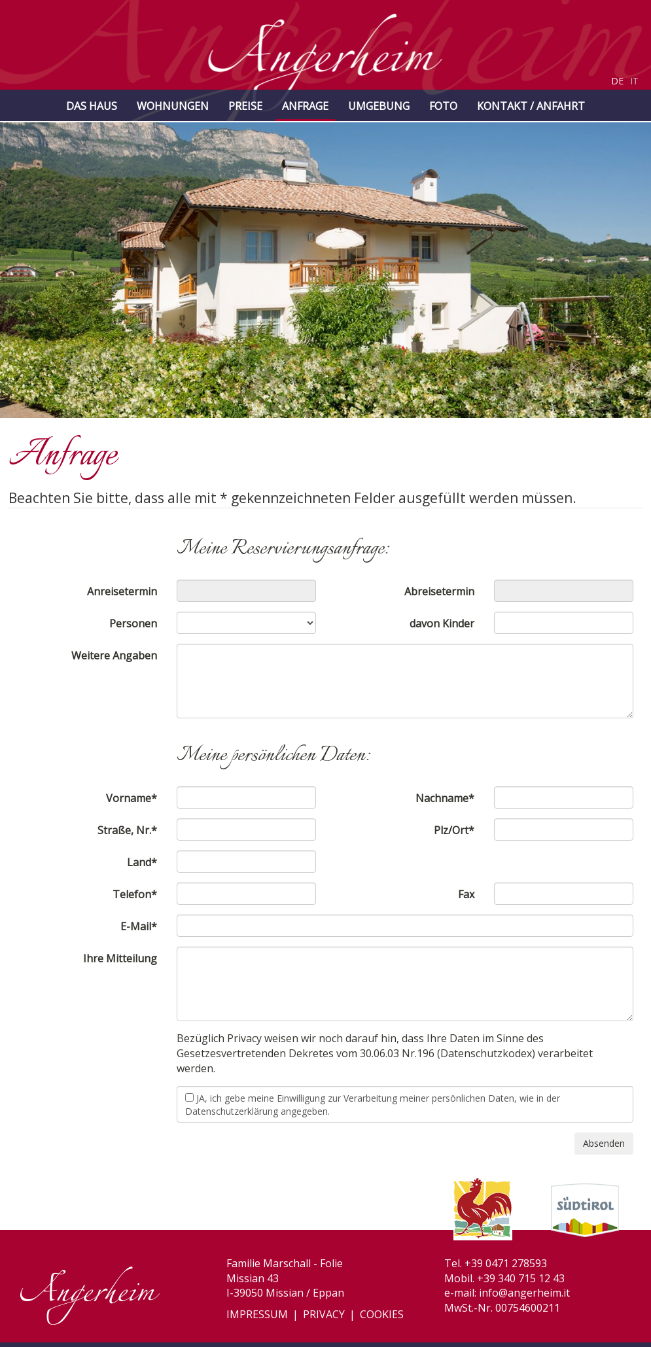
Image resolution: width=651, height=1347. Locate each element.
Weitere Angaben (114, 655)
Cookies (382, 1314)
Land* (142, 862)
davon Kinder (442, 623)
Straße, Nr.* (127, 830)
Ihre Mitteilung (120, 958)
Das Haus (91, 106)
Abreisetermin (439, 591)
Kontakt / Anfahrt (531, 106)
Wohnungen (173, 106)
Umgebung (379, 106)
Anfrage (305, 106)
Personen (133, 623)
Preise (245, 106)
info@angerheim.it (524, 1293)
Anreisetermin (122, 591)
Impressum (257, 1314)
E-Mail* (138, 926)
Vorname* (131, 798)
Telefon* (135, 894)
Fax (466, 894)
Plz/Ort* (454, 830)
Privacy (324, 1314)
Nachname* (444, 798)
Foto (443, 106)
